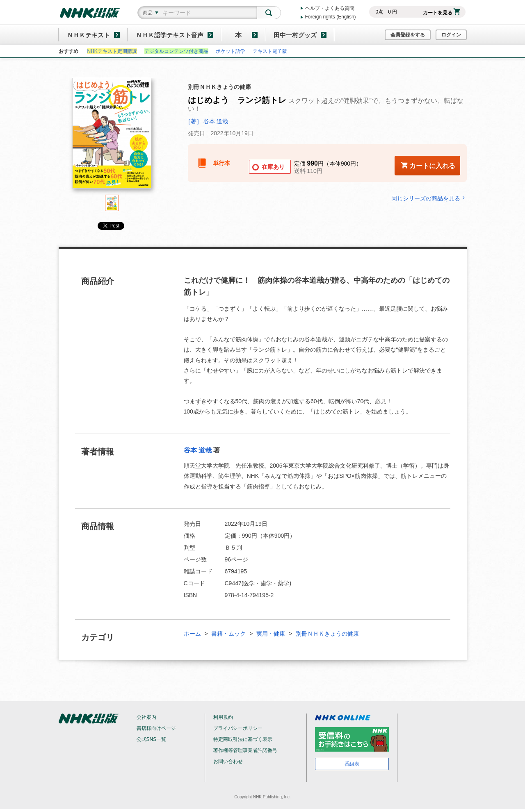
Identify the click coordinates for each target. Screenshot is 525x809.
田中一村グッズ (295, 35)
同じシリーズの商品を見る (429, 198)
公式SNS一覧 (152, 739)
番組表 (352, 764)
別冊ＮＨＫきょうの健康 (327, 633)
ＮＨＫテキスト (88, 35)
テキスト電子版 (270, 51)
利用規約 (223, 717)
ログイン (451, 35)
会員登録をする (407, 35)
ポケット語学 (230, 51)
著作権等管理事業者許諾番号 (245, 750)
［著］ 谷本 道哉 (206, 121)
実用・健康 (270, 633)
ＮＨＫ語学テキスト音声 (169, 35)
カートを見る (441, 13)
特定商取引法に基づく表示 (242, 739)
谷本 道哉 (198, 450)
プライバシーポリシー (237, 728)
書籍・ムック (228, 633)
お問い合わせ (228, 761)
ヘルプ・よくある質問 (329, 8)
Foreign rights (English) (330, 17)
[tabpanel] (112, 136)
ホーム (192, 633)
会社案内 (146, 717)
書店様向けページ (156, 728)
